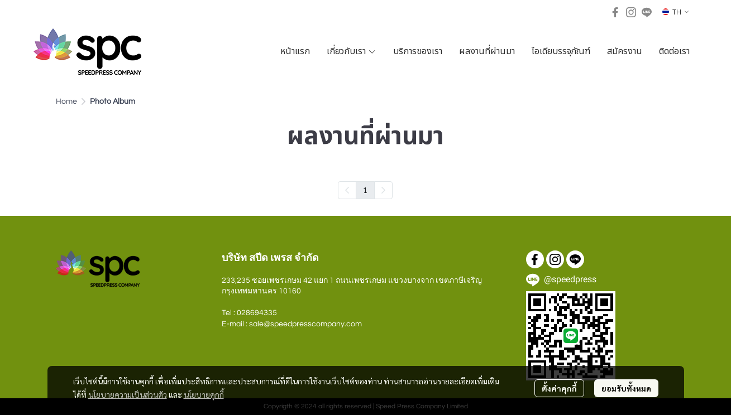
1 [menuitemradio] (365, 190)
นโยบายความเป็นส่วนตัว (127, 394)
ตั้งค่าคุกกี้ (559, 388)
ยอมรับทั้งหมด (626, 388)
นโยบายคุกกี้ (204, 394)
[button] (675, 12)
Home (66, 101)
